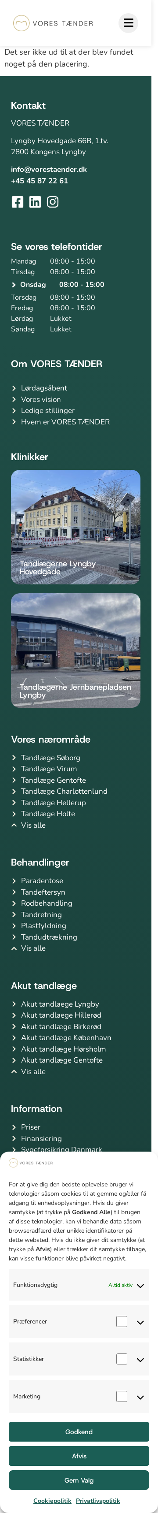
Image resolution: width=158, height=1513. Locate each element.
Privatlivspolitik (98, 1501)
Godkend (79, 1431)
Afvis (79, 1456)
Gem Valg (79, 1480)
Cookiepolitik (52, 1501)
